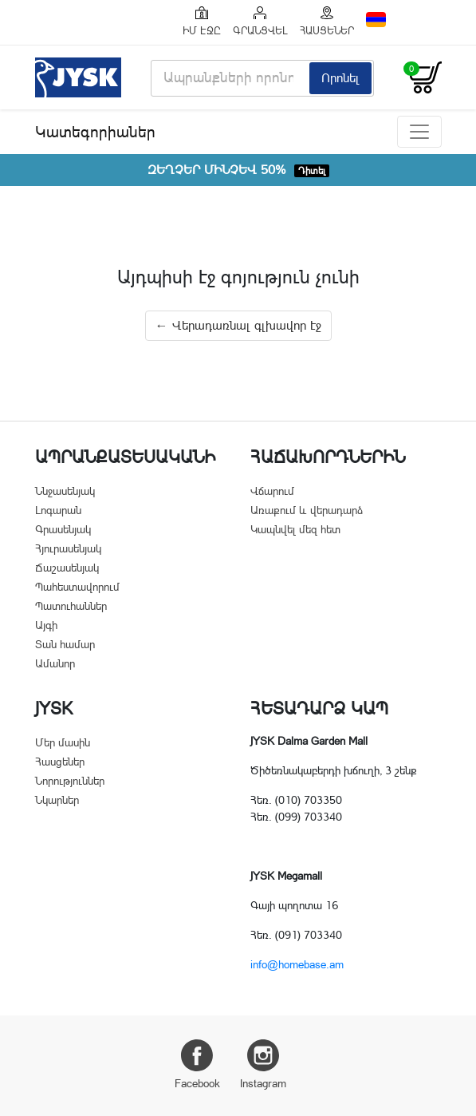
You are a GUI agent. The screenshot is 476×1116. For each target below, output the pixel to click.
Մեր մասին (62, 742)
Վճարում (272, 491)
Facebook (197, 1064)
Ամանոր (55, 663)
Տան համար (65, 644)
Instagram (263, 1064)
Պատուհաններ (71, 606)
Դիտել (311, 170)
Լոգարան (58, 510)
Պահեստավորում (77, 586)
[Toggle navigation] (419, 132)
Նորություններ (69, 780)
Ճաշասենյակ (67, 567)
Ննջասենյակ (65, 491)
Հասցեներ (60, 761)
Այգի (46, 625)
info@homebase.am (297, 964)
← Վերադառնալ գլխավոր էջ (238, 325)
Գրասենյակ (63, 529)
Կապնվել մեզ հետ (295, 529)
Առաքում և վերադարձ (306, 510)
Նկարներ (57, 799)
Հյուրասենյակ (68, 548)
